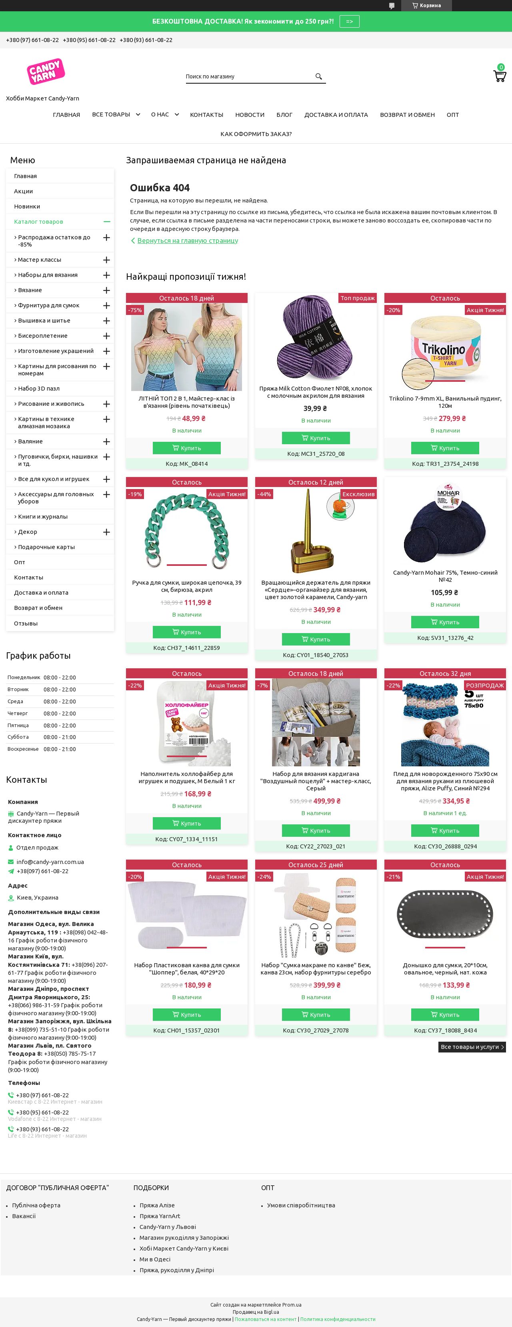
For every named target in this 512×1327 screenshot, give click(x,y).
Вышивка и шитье (44, 320)
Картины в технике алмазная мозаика (46, 422)
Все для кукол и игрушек (54, 478)
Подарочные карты (46, 546)
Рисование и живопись (51, 403)
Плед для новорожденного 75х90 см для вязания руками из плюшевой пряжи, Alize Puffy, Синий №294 (445, 781)
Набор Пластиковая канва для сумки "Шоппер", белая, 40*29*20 (187, 969)
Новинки (27, 206)
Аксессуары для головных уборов (56, 498)
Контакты (206, 114)
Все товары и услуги (470, 1046)
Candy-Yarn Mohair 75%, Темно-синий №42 (445, 576)
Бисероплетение (43, 335)
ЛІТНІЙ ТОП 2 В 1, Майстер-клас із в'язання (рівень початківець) (186, 402)
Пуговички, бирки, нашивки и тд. (58, 460)
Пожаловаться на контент (266, 1319)
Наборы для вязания (48, 274)
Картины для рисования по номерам (57, 370)
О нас (160, 114)
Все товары (111, 114)
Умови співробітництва (301, 1205)
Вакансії (24, 1216)
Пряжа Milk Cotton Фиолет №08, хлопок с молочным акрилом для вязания (315, 392)
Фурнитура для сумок (49, 305)
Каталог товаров (38, 221)
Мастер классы (39, 259)
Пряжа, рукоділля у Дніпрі (177, 1270)
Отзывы (26, 623)
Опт (453, 114)
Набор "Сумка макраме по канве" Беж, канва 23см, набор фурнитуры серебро (315, 969)
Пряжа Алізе (157, 1205)
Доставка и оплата (336, 114)
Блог (284, 114)
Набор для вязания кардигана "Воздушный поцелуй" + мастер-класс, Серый (315, 781)
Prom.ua (292, 1304)
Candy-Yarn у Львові (168, 1226)
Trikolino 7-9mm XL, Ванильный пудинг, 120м (445, 402)
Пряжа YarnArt (160, 1216)
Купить (191, 448)
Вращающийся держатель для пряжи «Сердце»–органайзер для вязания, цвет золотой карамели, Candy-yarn (315, 589)
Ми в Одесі (155, 1259)
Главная (66, 114)
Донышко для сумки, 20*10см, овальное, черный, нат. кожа (445, 969)
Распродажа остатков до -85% (54, 241)
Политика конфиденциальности (338, 1319)
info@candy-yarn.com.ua (50, 861)
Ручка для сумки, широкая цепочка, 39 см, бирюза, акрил (187, 586)
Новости (249, 114)
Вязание (30, 290)
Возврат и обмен (407, 114)
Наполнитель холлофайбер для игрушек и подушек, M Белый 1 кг (186, 777)
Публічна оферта (36, 1205)
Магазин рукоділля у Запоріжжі (184, 1237)
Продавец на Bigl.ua (256, 1312)
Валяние (30, 441)
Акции (23, 191)
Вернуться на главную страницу (188, 240)
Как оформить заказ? (256, 133)
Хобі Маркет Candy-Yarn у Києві (184, 1248)
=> (349, 21)
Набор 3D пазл (39, 388)
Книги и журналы (43, 516)
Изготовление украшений (56, 350)
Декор (27, 531)
